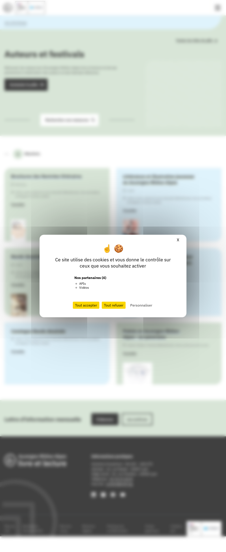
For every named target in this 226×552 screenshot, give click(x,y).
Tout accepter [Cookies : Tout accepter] (86, 305)
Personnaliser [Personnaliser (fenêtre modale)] (141, 305)
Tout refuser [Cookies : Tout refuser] (113, 305)
